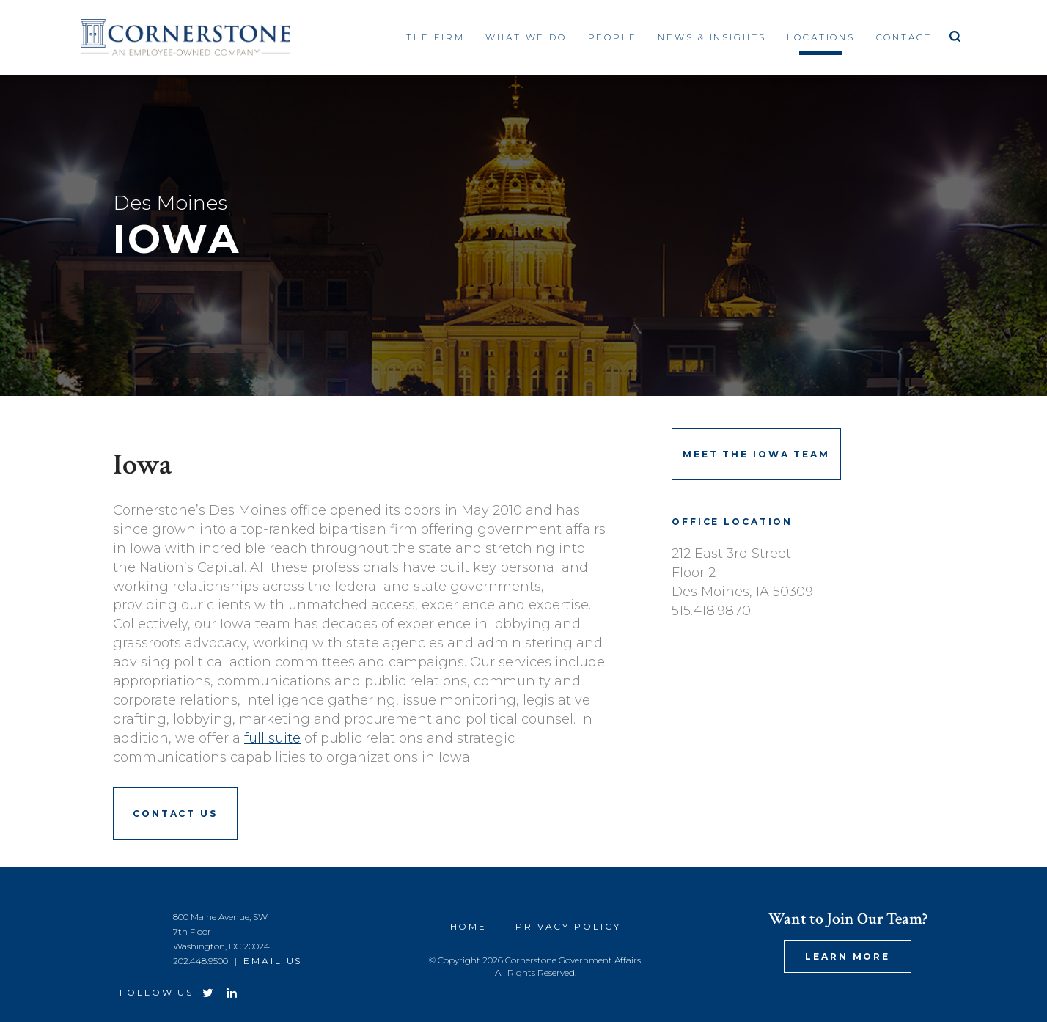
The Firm (435, 37)
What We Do (526, 37)
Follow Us (157, 992)
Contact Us (175, 813)
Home (469, 926)
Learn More (847, 956)
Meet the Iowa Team (756, 454)
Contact (904, 37)
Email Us (272, 960)
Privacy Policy (567, 926)
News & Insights (711, 37)
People (612, 37)
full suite (272, 738)
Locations (821, 37)
